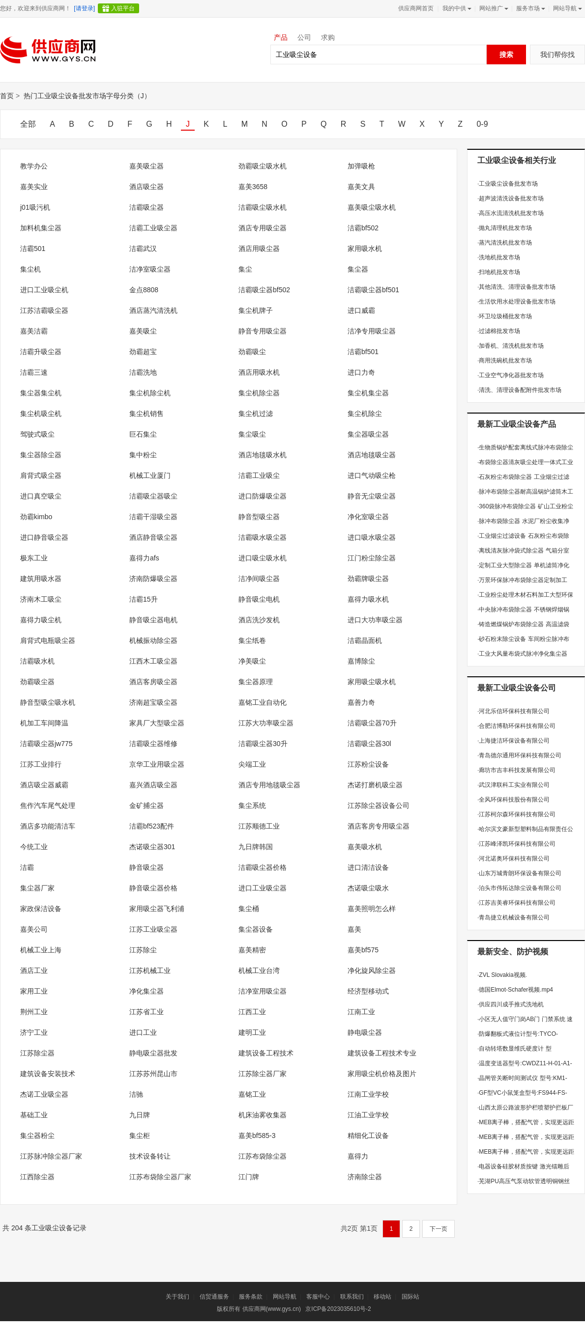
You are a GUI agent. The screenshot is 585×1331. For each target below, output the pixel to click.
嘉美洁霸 (34, 331)
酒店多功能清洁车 (47, 826)
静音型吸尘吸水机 (47, 702)
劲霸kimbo (36, 517)
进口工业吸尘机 (44, 290)
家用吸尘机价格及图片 (382, 1074)
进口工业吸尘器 (262, 888)
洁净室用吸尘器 (262, 991)
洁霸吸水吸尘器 (262, 537)
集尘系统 (252, 805)
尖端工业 (252, 764)
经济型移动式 (368, 991)
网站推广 (492, 8)
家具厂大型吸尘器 (156, 723)
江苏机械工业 (150, 970)
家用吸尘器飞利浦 (156, 909)
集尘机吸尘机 (40, 413)
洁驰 (136, 1094)
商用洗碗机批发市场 (504, 360)
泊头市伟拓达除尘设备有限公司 (519, 888)
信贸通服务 (214, 1296)
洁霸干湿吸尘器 (153, 517)
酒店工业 (34, 970)
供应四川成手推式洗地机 (510, 1004)
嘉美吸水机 (365, 847)
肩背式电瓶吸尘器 (47, 640)
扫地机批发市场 (498, 272)
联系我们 (352, 1296)
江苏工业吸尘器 (153, 929)
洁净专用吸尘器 (372, 331)
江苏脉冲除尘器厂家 (51, 1156)
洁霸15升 (143, 599)
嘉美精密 (252, 950)
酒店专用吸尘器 (262, 228)
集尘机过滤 (255, 413)
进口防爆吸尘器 (262, 496)
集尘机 (30, 269)
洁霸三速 (34, 372)
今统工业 (34, 847)
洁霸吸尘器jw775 (46, 744)
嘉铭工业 (252, 1094)
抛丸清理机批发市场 (504, 227)
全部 (28, 124)
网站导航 (566, 8)
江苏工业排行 (40, 764)
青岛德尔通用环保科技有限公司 (519, 755)
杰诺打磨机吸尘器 (375, 785)
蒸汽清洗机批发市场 (504, 242)
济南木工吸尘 (40, 599)
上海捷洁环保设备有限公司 (513, 740)
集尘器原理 (255, 682)
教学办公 (34, 166)
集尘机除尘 (365, 413)
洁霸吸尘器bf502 (264, 290)
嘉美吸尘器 (146, 166)
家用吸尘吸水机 (372, 682)
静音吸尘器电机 (153, 620)
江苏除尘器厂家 (262, 1074)
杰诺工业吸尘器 (44, 1094)
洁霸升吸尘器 (40, 352)
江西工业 (252, 1012)
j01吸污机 (35, 207)
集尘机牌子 (255, 310)
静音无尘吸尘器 (372, 496)
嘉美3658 (252, 187)
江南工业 (361, 1012)
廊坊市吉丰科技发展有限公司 (516, 770)
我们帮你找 (557, 54)
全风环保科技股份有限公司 (513, 799)
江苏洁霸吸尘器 (44, 310)
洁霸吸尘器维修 (153, 744)
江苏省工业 (146, 1012)
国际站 (410, 1296)
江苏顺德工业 (259, 826)
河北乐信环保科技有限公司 (513, 711)
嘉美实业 (34, 187)
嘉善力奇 (361, 702)
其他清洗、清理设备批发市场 (516, 286)
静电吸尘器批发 (153, 1053)
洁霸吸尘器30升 (263, 744)
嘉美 (354, 929)
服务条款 (251, 1296)
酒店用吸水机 (259, 372)
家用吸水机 (365, 248)
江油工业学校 (368, 1115)
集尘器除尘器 (40, 455)
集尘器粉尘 (37, 1135)
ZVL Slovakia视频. (502, 974)
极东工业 (34, 558)
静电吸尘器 (365, 1032)
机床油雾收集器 (262, 1115)
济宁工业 (34, 1032)
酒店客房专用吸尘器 (379, 826)
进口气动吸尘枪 (372, 475)
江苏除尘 (143, 950)
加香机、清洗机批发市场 (510, 345)
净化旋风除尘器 (372, 970)
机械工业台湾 (259, 970)
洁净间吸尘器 (259, 578)
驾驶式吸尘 (37, 434)
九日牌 (139, 1115)
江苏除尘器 (37, 1053)
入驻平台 (123, 8)
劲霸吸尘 (252, 352)
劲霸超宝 (143, 352)
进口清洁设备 (368, 867)
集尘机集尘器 (368, 393)
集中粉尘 (143, 455)
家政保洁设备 (40, 909)
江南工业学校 (368, 1094)
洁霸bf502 (363, 228)
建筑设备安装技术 (47, 1074)
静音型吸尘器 (259, 517)
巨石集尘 (143, 434)
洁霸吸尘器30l (369, 744)
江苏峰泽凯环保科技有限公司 (516, 843)
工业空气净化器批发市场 (510, 375)
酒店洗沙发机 (259, 620)
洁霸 (27, 867)
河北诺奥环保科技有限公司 (513, 858)
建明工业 (252, 1032)
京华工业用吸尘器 (156, 764)
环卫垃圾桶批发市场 (504, 316)
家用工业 (34, 991)
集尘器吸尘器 (368, 434)
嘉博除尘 (361, 661)
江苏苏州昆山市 (153, 1074)
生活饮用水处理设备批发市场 (516, 301)
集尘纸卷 (252, 640)
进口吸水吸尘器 (372, 537)
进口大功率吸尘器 (375, 620)
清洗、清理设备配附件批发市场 (519, 390)
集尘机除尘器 (259, 393)
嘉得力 (358, 1156)
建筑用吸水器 (40, 578)
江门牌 (248, 1177)
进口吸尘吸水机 (262, 558)
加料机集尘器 (40, 228)
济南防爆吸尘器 (153, 578)
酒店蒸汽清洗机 (153, 310)
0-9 (482, 124)
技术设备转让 (150, 1156)
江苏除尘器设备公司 (379, 805)
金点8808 (143, 290)
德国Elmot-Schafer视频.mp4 (515, 989)
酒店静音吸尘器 (153, 537)
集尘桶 (248, 909)
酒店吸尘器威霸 (44, 785)
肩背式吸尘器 (40, 475)
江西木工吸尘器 (153, 661)
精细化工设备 (368, 1135)
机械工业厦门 (150, 475)
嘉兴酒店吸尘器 (153, 785)
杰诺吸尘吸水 (368, 888)
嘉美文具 (361, 187)
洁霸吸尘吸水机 (262, 207)
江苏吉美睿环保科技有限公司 (516, 902)
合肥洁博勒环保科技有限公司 (516, 725)
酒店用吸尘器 (259, 248)
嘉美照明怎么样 (372, 909)
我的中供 (455, 8)
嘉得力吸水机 (368, 599)
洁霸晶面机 (365, 640)
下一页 (438, 1228)
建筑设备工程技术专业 (382, 1053)
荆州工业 (34, 1012)
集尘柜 (139, 1135)
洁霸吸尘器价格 (262, 867)
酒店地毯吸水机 (262, 455)
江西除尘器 (37, 1177)
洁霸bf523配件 (151, 826)
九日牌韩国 (255, 847)
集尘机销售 (146, 413)
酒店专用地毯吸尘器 (269, 785)
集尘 (245, 269)
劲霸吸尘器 (37, 682)
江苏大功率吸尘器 (265, 723)
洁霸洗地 (143, 372)
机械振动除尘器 (153, 640)
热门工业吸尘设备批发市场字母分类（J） (87, 96)
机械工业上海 (40, 950)
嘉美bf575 (363, 950)
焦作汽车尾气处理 (47, 805)
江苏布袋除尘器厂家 (160, 1177)
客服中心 (318, 1296)
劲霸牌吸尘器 (368, 578)
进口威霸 (361, 310)
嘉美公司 (34, 929)
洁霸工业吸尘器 (153, 228)
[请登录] (84, 8)
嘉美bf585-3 (256, 1135)
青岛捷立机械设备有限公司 (513, 917)
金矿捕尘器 (146, 805)
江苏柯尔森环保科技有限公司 (516, 814)
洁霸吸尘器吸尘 (153, 496)
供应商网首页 (416, 8)
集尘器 (358, 269)
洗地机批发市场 (498, 257)
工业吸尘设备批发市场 (507, 183)
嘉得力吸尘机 (40, 620)
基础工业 (34, 1115)
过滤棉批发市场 (498, 331)
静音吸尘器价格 (153, 888)
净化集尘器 (146, 991)
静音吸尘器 (146, 867)
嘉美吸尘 (143, 331)
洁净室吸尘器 (150, 269)
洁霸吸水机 (37, 661)
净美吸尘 (252, 661)
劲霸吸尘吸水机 (262, 166)
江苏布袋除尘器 (262, 1156)
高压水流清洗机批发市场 (510, 213)
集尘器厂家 (37, 888)
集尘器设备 (255, 929)
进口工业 (143, 1032)
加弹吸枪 (361, 166)
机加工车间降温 (44, 723)
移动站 (382, 1296)
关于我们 (177, 1296)
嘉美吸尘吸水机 (372, 207)
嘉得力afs (144, 558)
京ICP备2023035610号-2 (338, 1308)
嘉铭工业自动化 (262, 702)
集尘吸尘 (252, 434)
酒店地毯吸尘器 (372, 455)
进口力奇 (361, 372)
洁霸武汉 (143, 248)
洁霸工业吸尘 (259, 475)
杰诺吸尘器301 (152, 847)
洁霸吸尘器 (146, 207)
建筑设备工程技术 (265, 1053)
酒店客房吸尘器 (153, 682)
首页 (7, 96)
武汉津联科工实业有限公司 (513, 784)
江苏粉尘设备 (368, 764)
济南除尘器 (365, 1177)
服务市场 (529, 8)
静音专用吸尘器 (262, 331)
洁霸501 (32, 248)
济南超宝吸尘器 (153, 702)
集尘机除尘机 (150, 393)
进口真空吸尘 (40, 496)
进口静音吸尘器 (44, 537)
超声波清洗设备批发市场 (510, 198)
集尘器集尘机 (40, 393)
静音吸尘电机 (259, 599)
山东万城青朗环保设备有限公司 (519, 873)
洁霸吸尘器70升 (372, 723)
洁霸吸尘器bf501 (373, 290)
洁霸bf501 (363, 352)
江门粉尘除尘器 (372, 558)
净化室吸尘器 (368, 517)
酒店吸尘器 (146, 187)
